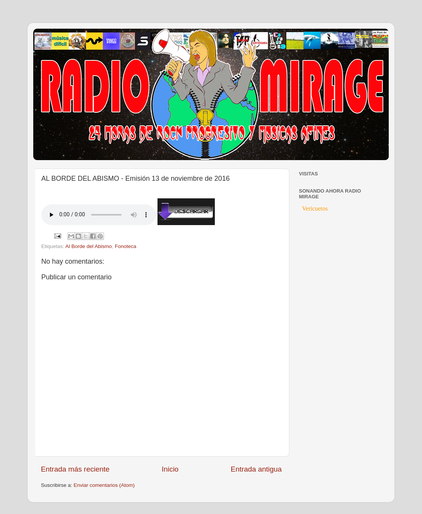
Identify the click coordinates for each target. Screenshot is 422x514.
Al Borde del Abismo (88, 246)
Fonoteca (125, 246)
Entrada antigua (256, 469)
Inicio (170, 469)
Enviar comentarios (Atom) (104, 485)
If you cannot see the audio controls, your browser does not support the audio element (98, 214)
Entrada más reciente (75, 469)
